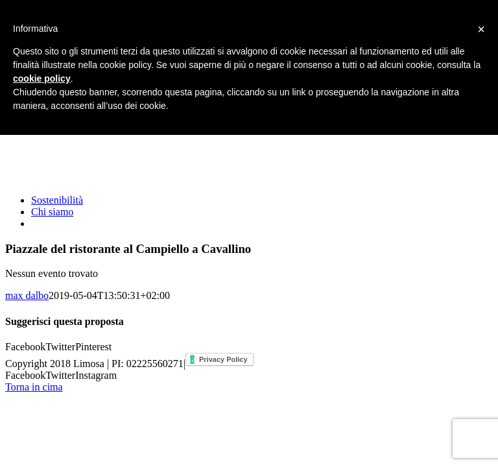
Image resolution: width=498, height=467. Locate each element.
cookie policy (42, 78)
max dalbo (27, 295)
